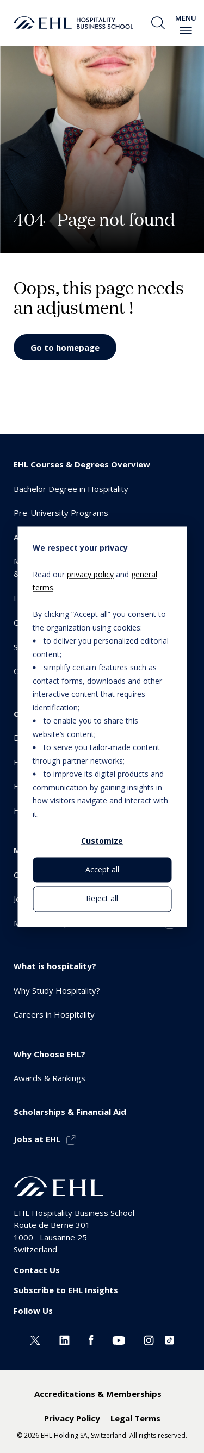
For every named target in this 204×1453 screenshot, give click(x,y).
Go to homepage (65, 347)
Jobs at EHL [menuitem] (37, 1138)
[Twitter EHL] (35, 1338)
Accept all (102, 870)
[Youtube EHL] (118, 1338)
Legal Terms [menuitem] (135, 1418)
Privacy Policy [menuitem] (72, 1418)
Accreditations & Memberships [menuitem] (98, 1393)
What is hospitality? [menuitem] (55, 966)
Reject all (102, 899)
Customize (102, 840)
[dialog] (102, 726)
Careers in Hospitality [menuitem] (54, 1014)
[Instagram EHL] (149, 1338)
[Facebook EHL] (91, 1338)
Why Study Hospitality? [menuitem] (57, 990)
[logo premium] (73, 22)
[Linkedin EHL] (64, 1338)
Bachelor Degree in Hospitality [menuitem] (71, 488)
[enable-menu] (186, 30)
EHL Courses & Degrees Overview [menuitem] (82, 464)
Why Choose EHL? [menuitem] (49, 1054)
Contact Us (37, 1269)
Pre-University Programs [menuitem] (61, 512)
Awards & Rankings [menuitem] (49, 1077)
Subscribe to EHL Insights (66, 1289)
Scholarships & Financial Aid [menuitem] (70, 1111)
